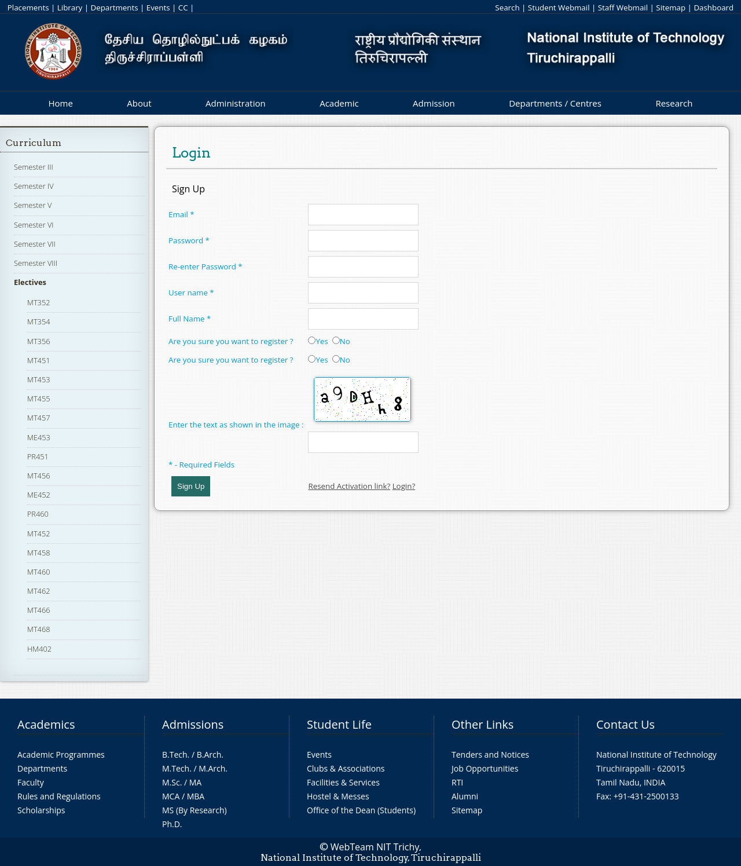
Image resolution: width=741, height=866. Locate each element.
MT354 (38, 321)
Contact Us (625, 724)
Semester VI (34, 225)
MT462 (38, 591)
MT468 (38, 629)
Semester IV (34, 186)
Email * (181, 214)
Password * (189, 240)
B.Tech (175, 754)
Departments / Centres (555, 103)
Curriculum (33, 142)
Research (673, 103)
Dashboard (713, 7)
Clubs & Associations (346, 768)
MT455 (38, 398)
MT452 (38, 533)
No (341, 341)
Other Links (482, 724)
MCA (170, 796)
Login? (404, 486)
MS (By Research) (194, 810)
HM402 (39, 649)
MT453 (38, 379)
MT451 (38, 360)
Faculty (30, 782)
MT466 (38, 610)
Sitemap (670, 7)
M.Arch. (213, 768)
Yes (318, 341)
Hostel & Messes (338, 796)
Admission (434, 103)
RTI (457, 782)
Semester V (33, 205)
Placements (28, 7)
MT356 (38, 341)
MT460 (38, 572)
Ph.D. (172, 824)
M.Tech (175, 768)
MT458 (38, 552)
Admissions (192, 724)
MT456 (38, 475)
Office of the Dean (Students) (361, 810)
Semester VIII (35, 263)
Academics (46, 724)
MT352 (38, 302)
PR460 (38, 514)
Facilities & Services (343, 782)
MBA (196, 796)
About (139, 103)
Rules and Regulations (59, 796)
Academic (339, 103)
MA (195, 782)
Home (60, 103)
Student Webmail (559, 7)
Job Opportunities (485, 768)
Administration (236, 103)
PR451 (38, 456)
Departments (114, 7)
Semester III (33, 167)
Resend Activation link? (349, 486)
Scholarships (41, 810)
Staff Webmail (623, 7)
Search (507, 7)
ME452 (38, 494)
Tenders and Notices (490, 754)
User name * (191, 292)
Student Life (339, 724)
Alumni (465, 796)
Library (69, 7)
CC (183, 7)
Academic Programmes (61, 754)
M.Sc (171, 782)
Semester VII (35, 244)
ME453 (38, 437)
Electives (30, 282)
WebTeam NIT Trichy (375, 847)
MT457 (38, 417)
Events (158, 7)
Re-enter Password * (205, 266)
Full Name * (189, 318)
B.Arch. (210, 754)
